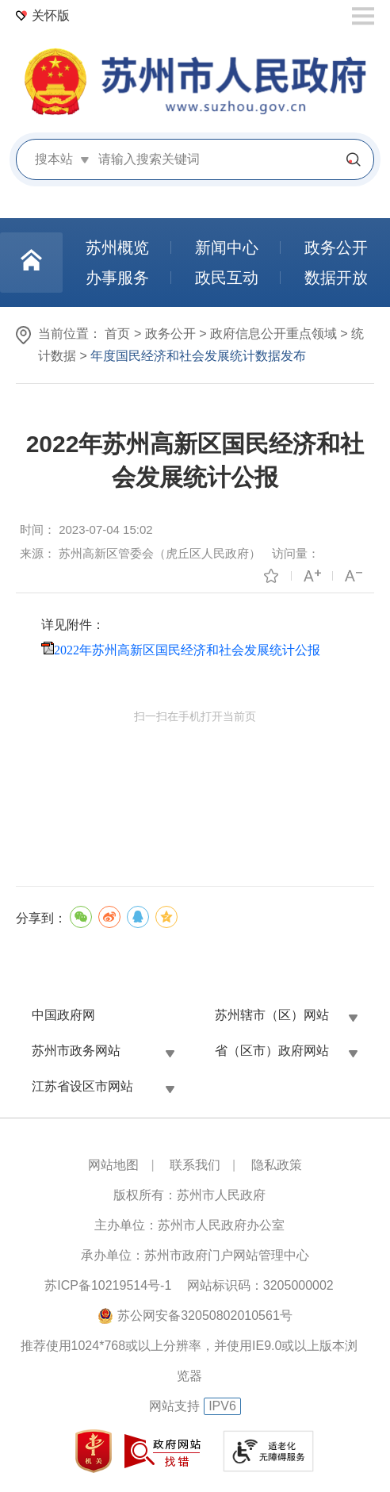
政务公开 (170, 333)
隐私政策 (276, 1165)
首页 (117, 333)
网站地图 (113, 1165)
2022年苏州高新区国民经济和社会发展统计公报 (187, 650)
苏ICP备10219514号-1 (107, 1285)
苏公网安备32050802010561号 (204, 1315)
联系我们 (195, 1165)
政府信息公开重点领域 (273, 333)
